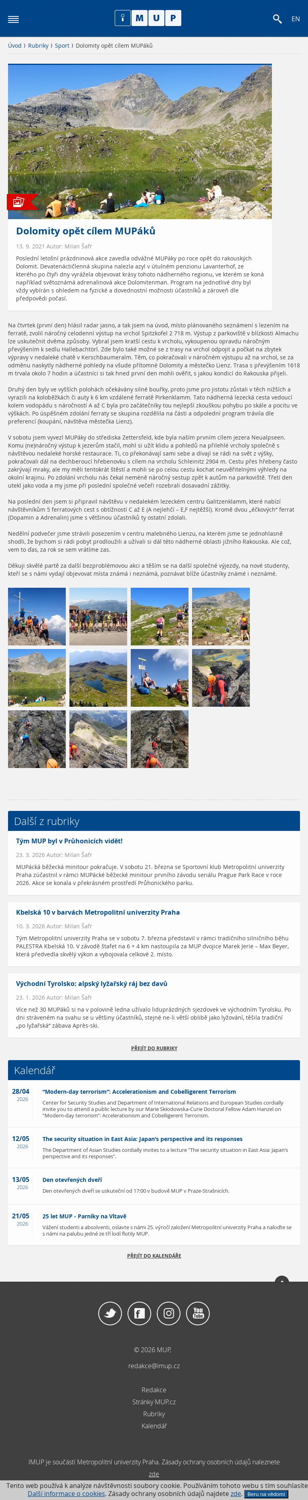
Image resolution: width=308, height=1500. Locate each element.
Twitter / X (110, 1314)
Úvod (15, 46)
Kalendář (154, 1425)
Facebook (139, 1314)
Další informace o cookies (66, 1493)
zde (236, 1493)
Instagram (168, 1314)
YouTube (198, 1314)
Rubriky (38, 46)
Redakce (154, 1389)
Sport (62, 46)
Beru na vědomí (266, 1494)
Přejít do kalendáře (154, 1255)
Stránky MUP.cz (154, 1401)
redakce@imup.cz (154, 1365)
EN (296, 19)
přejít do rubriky (154, 1048)
